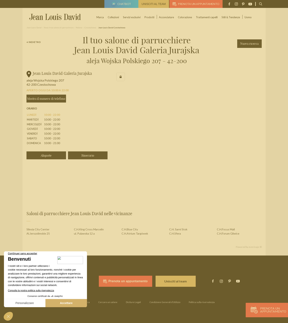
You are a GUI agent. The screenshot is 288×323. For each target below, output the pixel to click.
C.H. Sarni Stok (178, 229)
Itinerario (87, 155)
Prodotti (150, 17)
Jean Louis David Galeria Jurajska (62, 73)
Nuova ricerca (249, 44)
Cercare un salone (107, 302)
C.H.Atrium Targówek (135, 233)
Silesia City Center (37, 229)
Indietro (33, 42)
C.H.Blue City (130, 229)
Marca (100, 17)
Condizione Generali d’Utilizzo (164, 302)
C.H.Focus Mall (226, 229)
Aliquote (46, 155)
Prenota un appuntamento (196, 4)
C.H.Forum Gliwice (228, 233)
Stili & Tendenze (231, 17)
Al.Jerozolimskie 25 (38, 233)
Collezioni (113, 17)
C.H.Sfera (175, 233)
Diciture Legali (133, 302)
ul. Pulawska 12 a (84, 233)
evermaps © (255, 246)
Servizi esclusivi (132, 17)
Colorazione (185, 17)
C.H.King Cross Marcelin (89, 229)
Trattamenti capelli (207, 17)
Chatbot (120, 4)
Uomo (248, 17)
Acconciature (166, 17)
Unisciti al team (154, 4)
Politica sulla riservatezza (202, 302)
